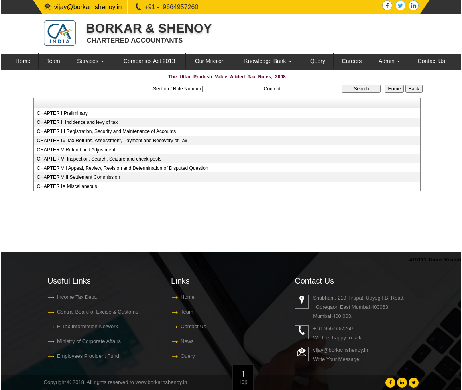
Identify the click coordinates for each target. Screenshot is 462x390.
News (187, 341)
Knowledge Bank (268, 61)
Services (90, 61)
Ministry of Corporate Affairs (89, 341)
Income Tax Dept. (77, 297)
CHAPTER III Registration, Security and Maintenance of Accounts (106, 131)
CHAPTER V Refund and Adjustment (76, 150)
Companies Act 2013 (149, 61)
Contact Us (431, 61)
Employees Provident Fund (88, 356)
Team (53, 61)
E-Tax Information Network (87, 326)
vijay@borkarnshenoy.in (88, 7)
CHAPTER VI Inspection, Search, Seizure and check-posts (99, 159)
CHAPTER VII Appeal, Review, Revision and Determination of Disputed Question (122, 168)
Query (317, 61)
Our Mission (210, 61)
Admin (389, 61)
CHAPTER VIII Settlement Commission (78, 177)
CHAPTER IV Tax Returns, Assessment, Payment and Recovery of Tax (112, 140)
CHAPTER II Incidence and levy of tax (77, 122)
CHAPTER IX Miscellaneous (67, 186)
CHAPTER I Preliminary (62, 113)
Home (23, 61)
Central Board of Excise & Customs (97, 312)
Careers (352, 61)
